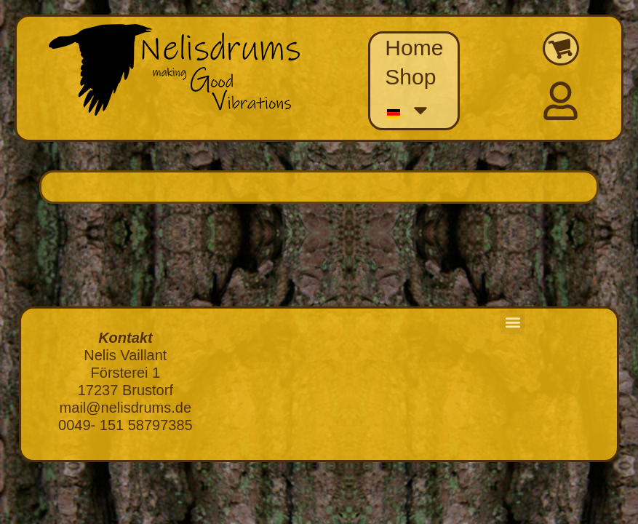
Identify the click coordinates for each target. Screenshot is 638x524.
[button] (513, 322)
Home (414, 48)
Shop (410, 77)
